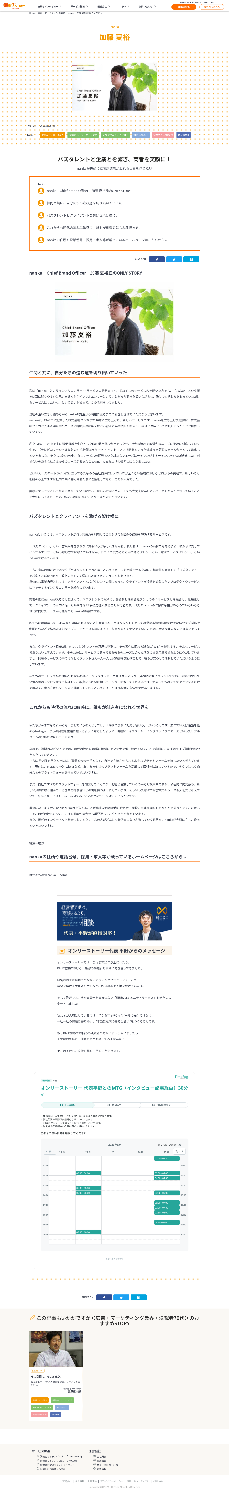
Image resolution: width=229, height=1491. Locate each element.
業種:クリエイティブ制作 (115, 134)
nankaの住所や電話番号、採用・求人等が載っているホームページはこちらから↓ (107, 239)
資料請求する (184, 7)
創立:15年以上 (140, 134)
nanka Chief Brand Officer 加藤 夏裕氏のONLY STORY (89, 190)
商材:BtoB (183, 134)
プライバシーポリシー (111, 1481)
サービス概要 (78, 6)
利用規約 (92, 1481)
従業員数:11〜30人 (40, 1400)
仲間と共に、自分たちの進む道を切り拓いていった (84, 202)
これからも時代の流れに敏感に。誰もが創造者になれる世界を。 (94, 227)
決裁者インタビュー (48, 6)
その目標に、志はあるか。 (47, 1376)
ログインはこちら (212, 7)
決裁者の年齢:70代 (163, 134)
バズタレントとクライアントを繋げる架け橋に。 (83, 215)
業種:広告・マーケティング (83, 134)
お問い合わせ (146, 6)
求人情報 (79, 1481)
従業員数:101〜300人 (53, 134)
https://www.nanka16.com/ (48, 875)
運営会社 (102, 6)
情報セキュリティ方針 (138, 1481)
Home (32, 13)
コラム (122, 6)
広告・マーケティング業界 (51, 13)
